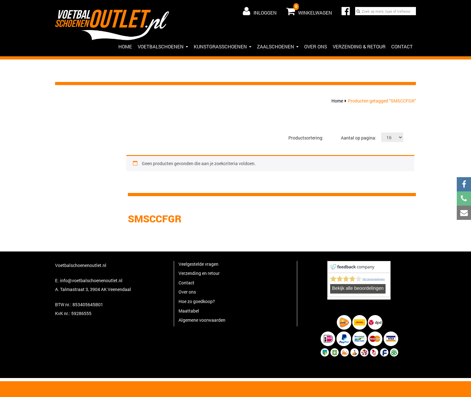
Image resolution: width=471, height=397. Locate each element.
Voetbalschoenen (163, 46)
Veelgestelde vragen (198, 264)
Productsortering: (305, 138)
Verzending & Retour (359, 46)
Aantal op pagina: (358, 138)
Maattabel (189, 311)
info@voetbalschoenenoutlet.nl (91, 280)
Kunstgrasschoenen (222, 46)
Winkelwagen (309, 10)
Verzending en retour (199, 273)
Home (337, 101)
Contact (402, 46)
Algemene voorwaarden (202, 320)
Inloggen (260, 11)
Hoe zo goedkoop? (197, 301)
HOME (125, 46)
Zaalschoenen (277, 46)
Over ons (315, 46)
